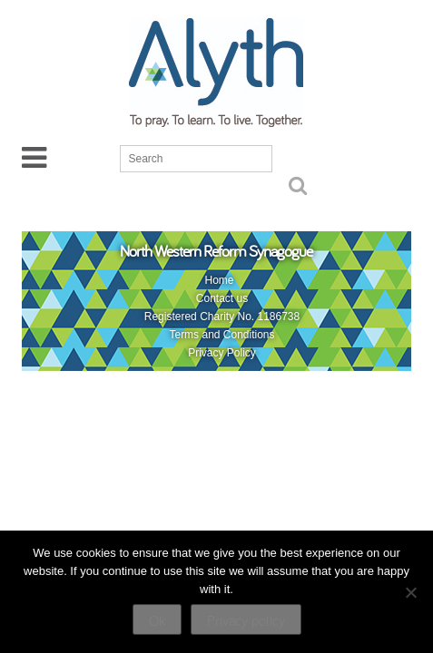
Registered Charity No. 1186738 (222, 316)
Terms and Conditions (221, 334)
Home (218, 280)
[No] (410, 592)
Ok (157, 620)
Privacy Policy (222, 352)
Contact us (222, 298)
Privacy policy (246, 620)
